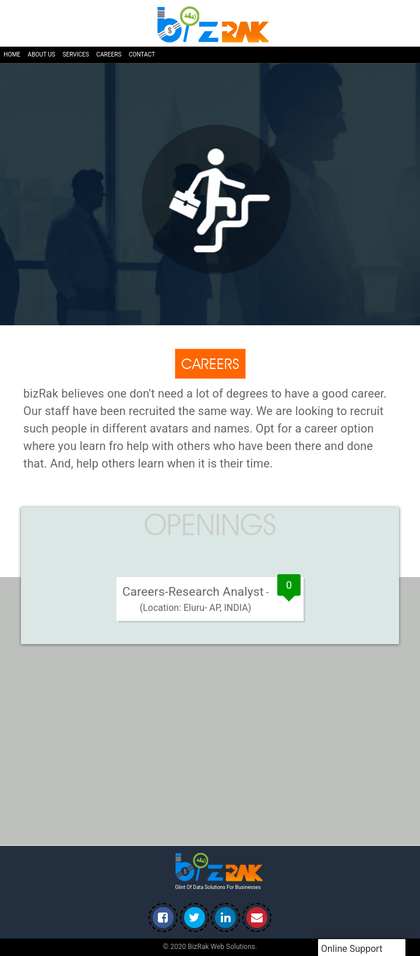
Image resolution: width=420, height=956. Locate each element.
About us (41, 54)
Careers (108, 54)
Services (75, 54)
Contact (142, 54)
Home (11, 54)
